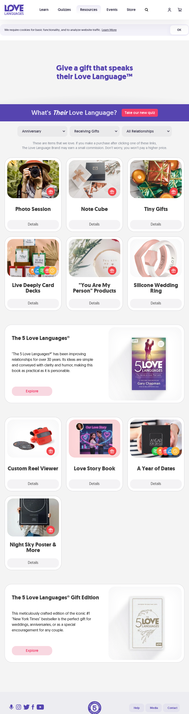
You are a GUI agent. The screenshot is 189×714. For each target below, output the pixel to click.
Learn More (109, 30)
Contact (172, 708)
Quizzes (64, 9)
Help (137, 708)
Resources (88, 9)
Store (131, 9)
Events (112, 9)
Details (33, 224)
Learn (44, 9)
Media (154, 708)
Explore (32, 391)
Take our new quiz (140, 112)
